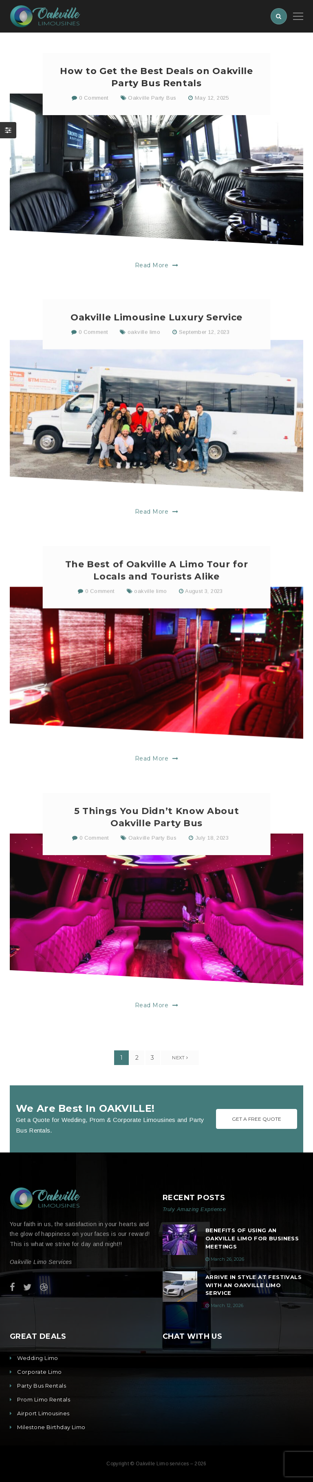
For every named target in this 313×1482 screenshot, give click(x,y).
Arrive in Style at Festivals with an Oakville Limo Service (253, 1285)
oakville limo (144, 365)
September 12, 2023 (204, 365)
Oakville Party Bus (152, 99)
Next (180, 1058)
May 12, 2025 (212, 99)
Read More (156, 266)
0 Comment (90, 99)
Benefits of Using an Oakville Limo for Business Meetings (252, 1238)
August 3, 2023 (204, 629)
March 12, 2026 (227, 1305)
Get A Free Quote (256, 1119)
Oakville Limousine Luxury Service (156, 350)
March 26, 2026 (228, 1259)
